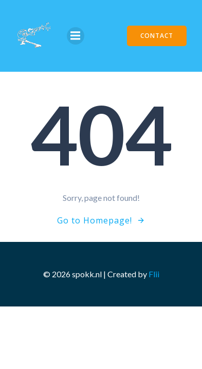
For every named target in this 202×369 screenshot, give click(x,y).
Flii (154, 274)
